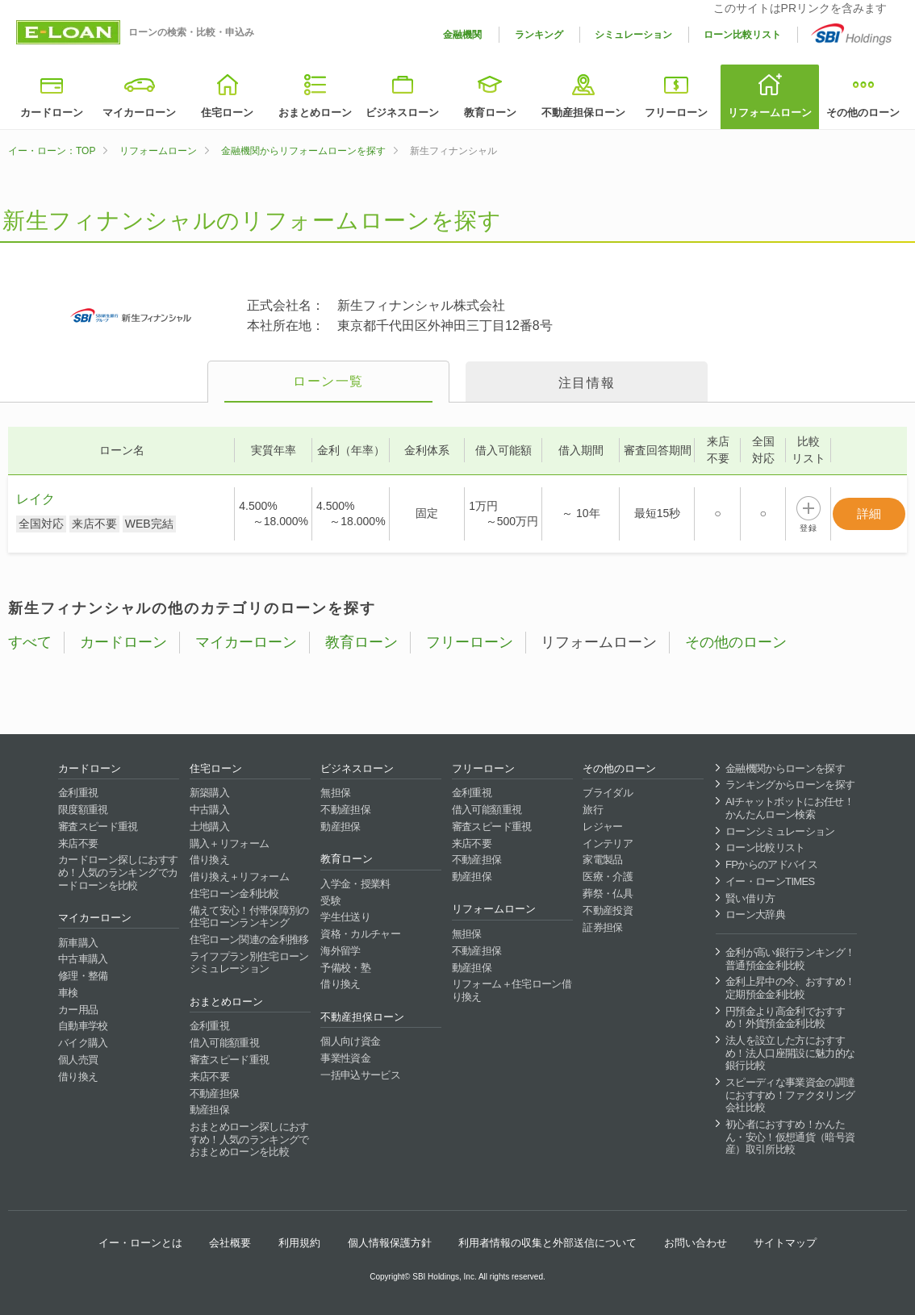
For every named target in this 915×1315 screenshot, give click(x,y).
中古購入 (209, 810)
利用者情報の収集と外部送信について (547, 1243)
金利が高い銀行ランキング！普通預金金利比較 (790, 958)
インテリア (608, 843)
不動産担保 (215, 1093)
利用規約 (299, 1243)
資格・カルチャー (360, 934)
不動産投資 (608, 910)
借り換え (78, 1077)
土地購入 (209, 826)
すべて (30, 642)
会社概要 (230, 1243)
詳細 (869, 513)
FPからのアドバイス (771, 864)
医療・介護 (608, 876)
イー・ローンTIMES (770, 881)
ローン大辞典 (755, 914)
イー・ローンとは (140, 1243)
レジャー (602, 826)
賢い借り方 (750, 898)
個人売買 (78, 1060)
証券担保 (602, 927)
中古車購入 (83, 959)
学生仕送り (345, 917)
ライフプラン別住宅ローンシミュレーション (249, 962)
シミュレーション (633, 34)
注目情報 (586, 383)
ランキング (539, 34)
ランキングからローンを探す (790, 785)
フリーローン (676, 112)
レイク (35, 499)
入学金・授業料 (355, 884)
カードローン (51, 112)
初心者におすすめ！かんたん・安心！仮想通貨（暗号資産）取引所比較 (790, 1136)
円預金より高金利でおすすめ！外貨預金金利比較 (785, 1017)
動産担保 (209, 1110)
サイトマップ (785, 1243)
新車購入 (78, 943)
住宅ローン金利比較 (234, 893)
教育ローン (490, 112)
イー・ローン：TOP (51, 151)
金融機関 (462, 34)
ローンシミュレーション (780, 831)
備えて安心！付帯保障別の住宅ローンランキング (249, 916)
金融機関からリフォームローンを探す (303, 151)
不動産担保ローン (583, 112)
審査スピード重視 (98, 826)
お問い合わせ (695, 1243)
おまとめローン (315, 112)
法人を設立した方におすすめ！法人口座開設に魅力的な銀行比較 (790, 1052)
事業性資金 (345, 1058)
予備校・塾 (345, 968)
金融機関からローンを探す (785, 768)
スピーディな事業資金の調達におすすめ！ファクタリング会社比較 (790, 1094)
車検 (68, 993)
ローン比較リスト (742, 34)
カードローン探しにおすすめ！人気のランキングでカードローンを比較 (118, 872)
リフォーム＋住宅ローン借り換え (511, 990)
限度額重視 (83, 810)
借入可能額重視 (224, 1043)
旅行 (593, 810)
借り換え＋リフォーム (240, 876)
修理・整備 (83, 976)
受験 (330, 901)
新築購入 (209, 793)
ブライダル (608, 793)
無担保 (335, 793)
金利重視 (78, 793)
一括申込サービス (360, 1075)
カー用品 (78, 1010)
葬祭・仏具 (608, 893)
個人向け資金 (350, 1041)
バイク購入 (83, 1043)
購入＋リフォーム (229, 843)
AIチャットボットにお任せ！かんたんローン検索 (789, 807)
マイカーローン (139, 112)
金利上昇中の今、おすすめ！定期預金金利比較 (790, 987)
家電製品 (602, 860)
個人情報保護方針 (390, 1243)
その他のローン (863, 112)
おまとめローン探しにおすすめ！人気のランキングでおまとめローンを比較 (249, 1139)
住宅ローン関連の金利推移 (249, 939)
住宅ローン (227, 112)
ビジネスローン (402, 112)
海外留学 (340, 951)
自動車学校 (83, 1026)
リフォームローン (770, 112)
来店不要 (78, 843)
